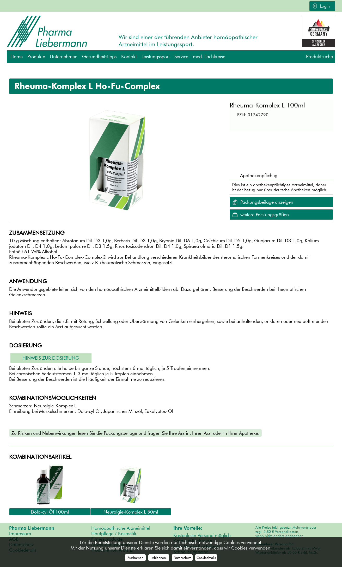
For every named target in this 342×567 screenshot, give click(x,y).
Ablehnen (159, 558)
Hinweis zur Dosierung (50, 358)
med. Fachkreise (209, 56)
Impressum (20, 533)
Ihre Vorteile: (187, 528)
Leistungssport (156, 56)
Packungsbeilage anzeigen (266, 202)
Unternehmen (63, 56)
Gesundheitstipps (99, 56)
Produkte (36, 56)
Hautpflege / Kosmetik (113, 533)
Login (324, 6)
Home (16, 56)
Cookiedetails (206, 558)
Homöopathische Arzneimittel (120, 528)
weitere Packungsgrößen (264, 214)
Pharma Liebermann (31, 528)
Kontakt (129, 56)
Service (181, 56)
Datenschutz (182, 558)
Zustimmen (135, 558)
